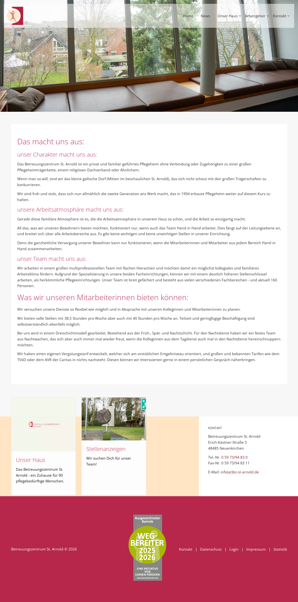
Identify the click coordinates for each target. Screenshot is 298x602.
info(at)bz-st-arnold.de (240, 472)
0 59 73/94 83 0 (234, 457)
